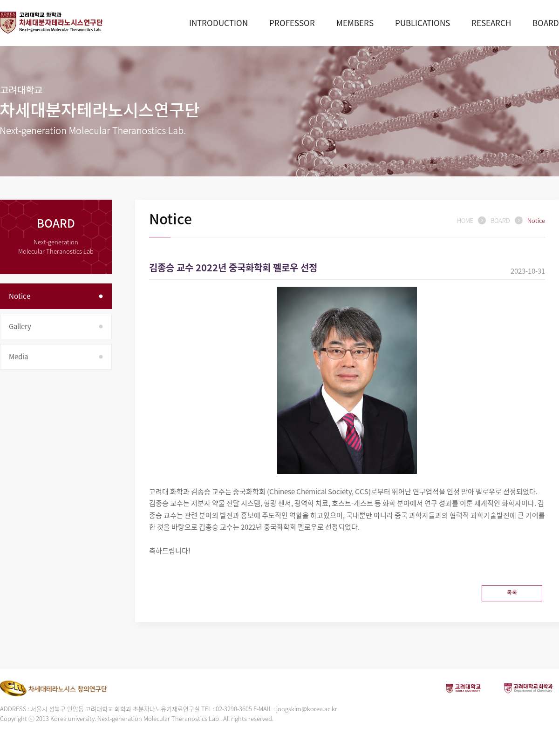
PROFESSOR (292, 22)
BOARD (545, 22)
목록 (512, 592)
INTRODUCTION (218, 22)
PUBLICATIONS (422, 22)
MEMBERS (355, 22)
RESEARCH (491, 22)
